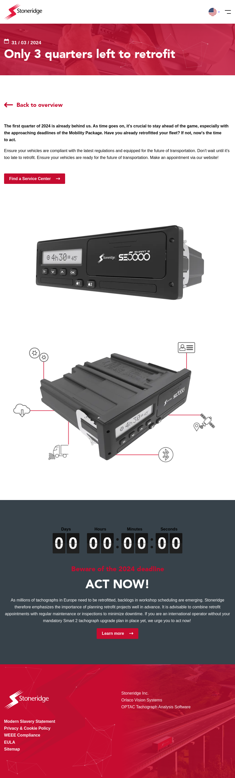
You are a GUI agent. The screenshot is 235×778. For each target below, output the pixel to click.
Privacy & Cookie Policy (73, 763)
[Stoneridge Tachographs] (23, 12)
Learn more (113, 633)
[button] (213, 12)
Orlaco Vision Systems (141, 700)
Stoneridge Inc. (135, 693)
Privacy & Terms (140, 763)
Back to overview (40, 105)
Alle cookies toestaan (198, 738)
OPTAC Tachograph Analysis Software (155, 707)
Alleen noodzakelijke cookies (199, 759)
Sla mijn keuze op (199, 749)
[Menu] (226, 12)
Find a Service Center (30, 179)
